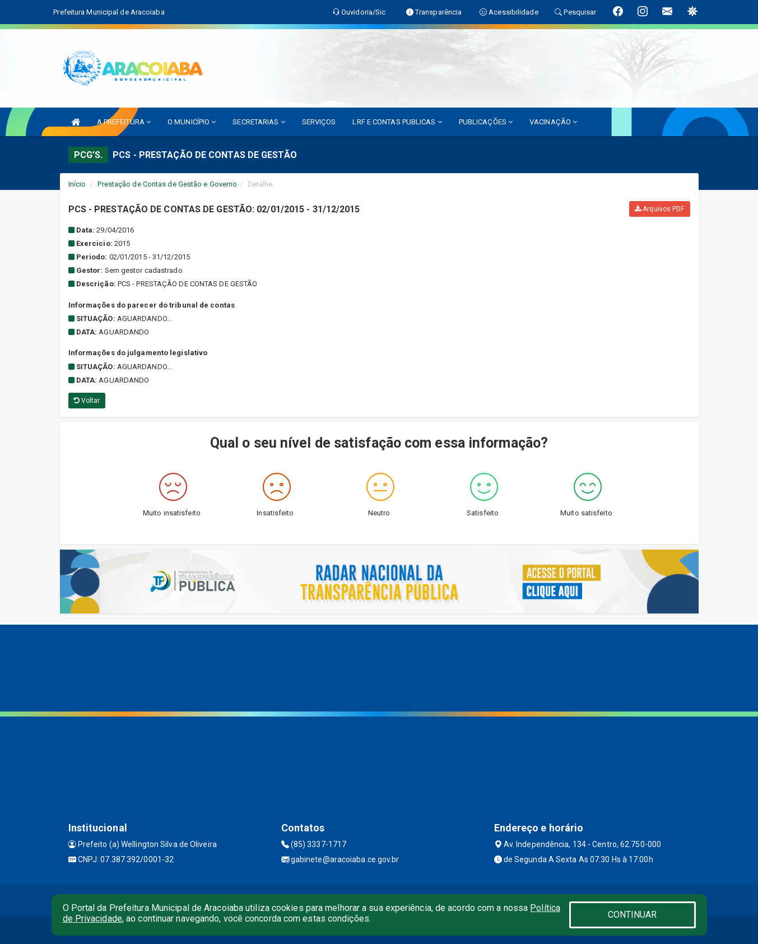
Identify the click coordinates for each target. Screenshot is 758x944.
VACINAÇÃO (553, 122)
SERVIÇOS (319, 122)
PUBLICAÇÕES (486, 122)
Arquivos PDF (659, 209)
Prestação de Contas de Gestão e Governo (167, 184)
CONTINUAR (632, 914)
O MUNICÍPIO (192, 122)
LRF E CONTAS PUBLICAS (396, 122)
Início (77, 184)
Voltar (87, 400)
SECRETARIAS (258, 122)
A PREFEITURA (124, 122)
